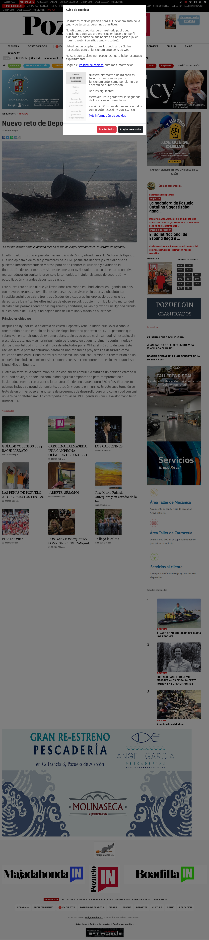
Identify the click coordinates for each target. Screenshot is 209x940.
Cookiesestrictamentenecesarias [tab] (76, 78)
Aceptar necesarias (130, 129)
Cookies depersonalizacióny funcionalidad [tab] (76, 102)
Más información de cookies (107, 115)
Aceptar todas (106, 129)
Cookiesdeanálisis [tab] (75, 90)
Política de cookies (91, 65)
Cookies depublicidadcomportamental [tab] (76, 114)
